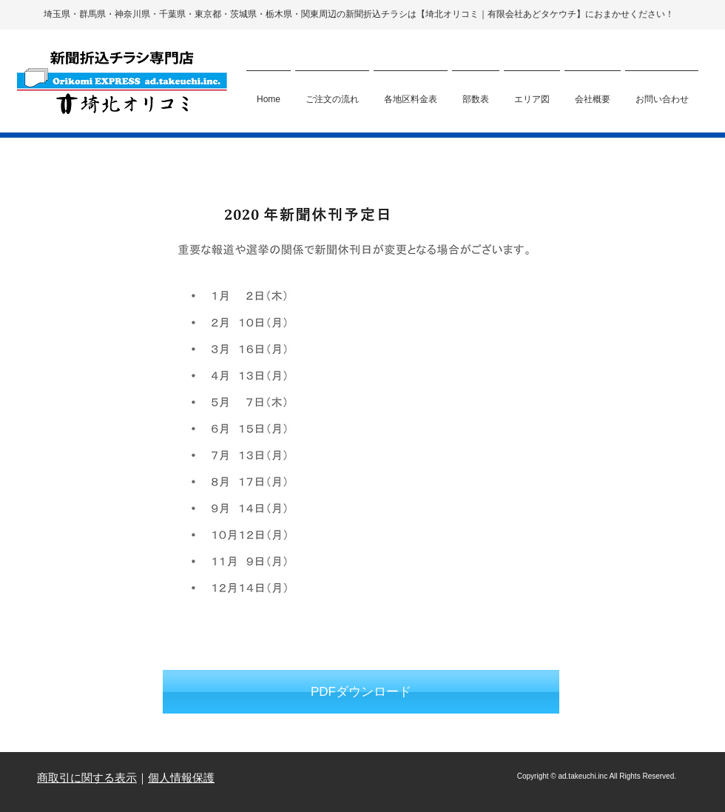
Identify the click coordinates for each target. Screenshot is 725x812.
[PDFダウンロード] (361, 692)
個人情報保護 (181, 777)
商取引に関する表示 (87, 777)
